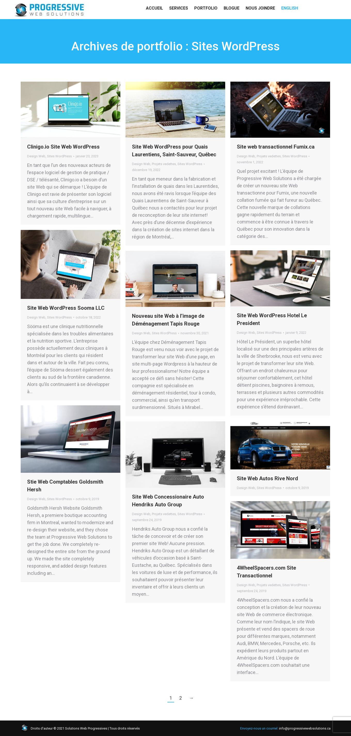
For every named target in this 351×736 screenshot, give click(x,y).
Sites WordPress (59, 156)
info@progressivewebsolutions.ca (41, 5)
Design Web (36, 156)
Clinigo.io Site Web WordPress (63, 147)
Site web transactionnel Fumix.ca (276, 147)
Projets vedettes (164, 164)
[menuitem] (289, 18)
